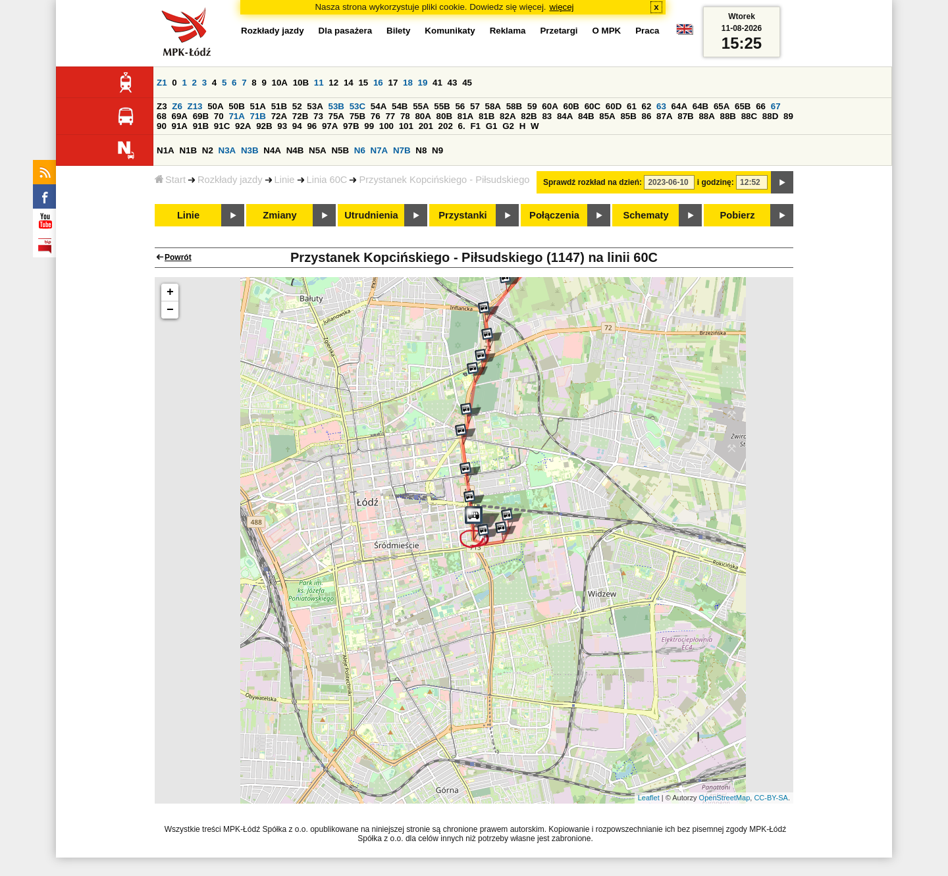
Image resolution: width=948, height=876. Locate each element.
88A (706, 116)
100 (386, 126)
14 (349, 83)
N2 (207, 150)
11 (319, 83)
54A (378, 106)
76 (376, 116)
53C (357, 106)
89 (788, 116)
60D (613, 106)
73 (318, 116)
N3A (227, 150)
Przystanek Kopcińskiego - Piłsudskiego (444, 179)
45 (467, 83)
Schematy (645, 215)
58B (514, 106)
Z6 (177, 106)
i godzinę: (715, 182)
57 (475, 106)
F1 (475, 126)
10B (301, 83)
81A (465, 116)
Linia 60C (327, 179)
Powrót (178, 257)
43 (453, 83)
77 (390, 116)
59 (532, 106)
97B (351, 126)
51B (279, 106)
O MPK (606, 31)
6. (461, 126)
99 (369, 126)
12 (333, 83)
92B (264, 126)
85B (628, 116)
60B (571, 106)
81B (486, 116)
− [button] (170, 310)
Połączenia (554, 215)
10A (280, 83)
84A (565, 116)
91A (180, 126)
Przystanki (462, 215)
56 (460, 106)
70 (219, 116)
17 (393, 83)
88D (770, 116)
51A (258, 106)
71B (258, 116)
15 (363, 83)
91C (222, 126)
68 (162, 116)
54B (400, 106)
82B (529, 116)
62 (647, 106)
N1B (188, 150)
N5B (340, 150)
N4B (295, 150)
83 (547, 116)
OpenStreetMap (724, 798)
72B (300, 116)
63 (661, 106)
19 (423, 83)
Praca (647, 31)
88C (749, 116)
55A (421, 106)
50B (236, 106)
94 (297, 126)
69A (180, 116)
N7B (402, 150)
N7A (379, 150)
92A (243, 126)
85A (607, 116)
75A (336, 116)
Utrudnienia (371, 215)
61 (632, 106)
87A (664, 116)
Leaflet (649, 798)
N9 (437, 150)
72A (279, 116)
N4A (272, 150)
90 (162, 126)
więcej (562, 7)
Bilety (398, 31)
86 (647, 116)
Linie (285, 179)
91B (201, 126)
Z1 (162, 83)
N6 (359, 150)
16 (378, 83)
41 (437, 83)
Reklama (508, 31)
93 (282, 126)
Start (170, 179)
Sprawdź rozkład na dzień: (592, 182)
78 (405, 116)
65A (721, 106)
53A (315, 106)
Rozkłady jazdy (230, 179)
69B (201, 116)
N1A (165, 150)
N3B (250, 150)
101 (406, 126)
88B (728, 116)
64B (700, 106)
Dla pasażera (346, 31)
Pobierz (737, 215)
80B (444, 116)
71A (236, 116)
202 (445, 126)
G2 (508, 126)
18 (408, 83)
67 (776, 106)
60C (592, 106)
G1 (492, 126)
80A (423, 116)
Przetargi (558, 31)
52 (297, 106)
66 (761, 106)
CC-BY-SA (771, 798)
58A (493, 106)
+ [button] (170, 292)
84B (586, 116)
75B (357, 116)
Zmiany (279, 215)
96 (312, 126)
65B (742, 106)
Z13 (195, 106)
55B (442, 106)
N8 (421, 150)
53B (336, 106)
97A (330, 126)
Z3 (162, 106)
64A (679, 106)
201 (426, 126)
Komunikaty (450, 31)
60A (550, 106)
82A (507, 116)
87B (685, 116)
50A (215, 106)
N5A (318, 150)
